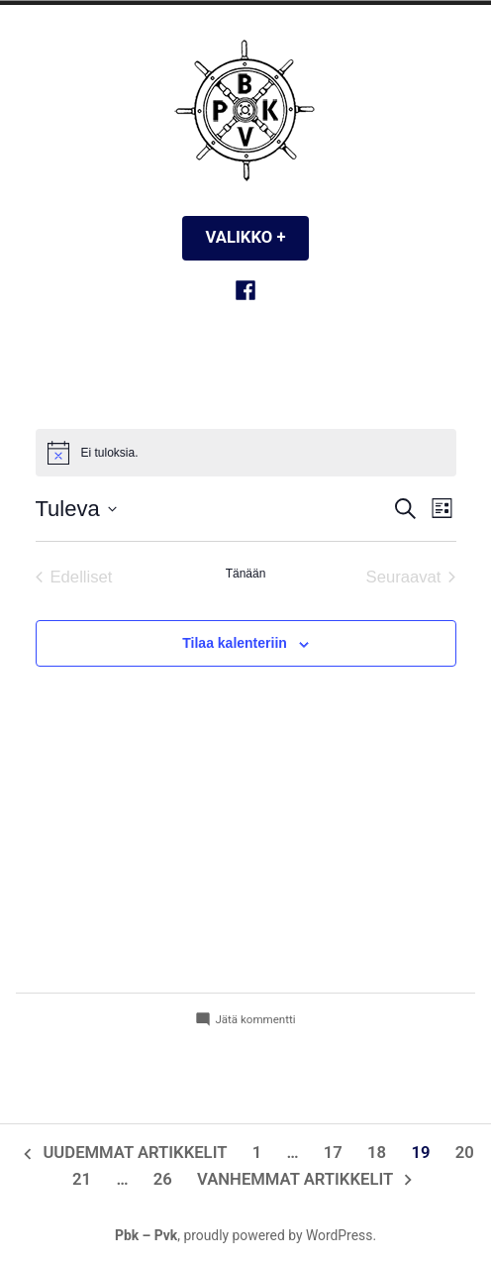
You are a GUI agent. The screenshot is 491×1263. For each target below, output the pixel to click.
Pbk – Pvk (146, 1235)
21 (81, 1179)
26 (162, 1179)
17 (333, 1152)
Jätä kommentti (255, 1019)
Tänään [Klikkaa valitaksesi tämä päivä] (246, 573)
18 (376, 1152)
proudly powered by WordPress (277, 1235)
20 (464, 1152)
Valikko (258, 237)
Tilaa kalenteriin (234, 643)
